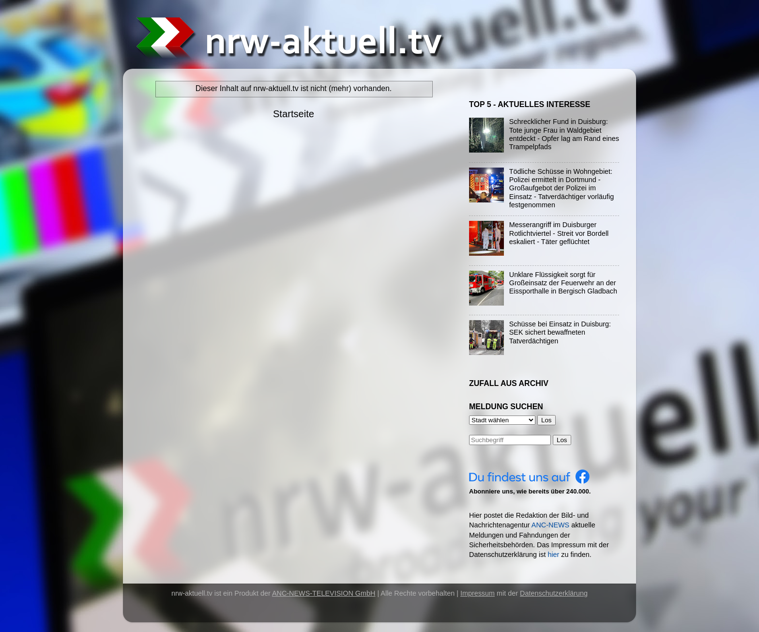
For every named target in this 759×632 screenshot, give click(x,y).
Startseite (293, 113)
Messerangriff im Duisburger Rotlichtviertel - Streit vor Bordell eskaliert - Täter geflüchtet (559, 233)
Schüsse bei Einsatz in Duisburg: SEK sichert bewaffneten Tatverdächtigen (560, 332)
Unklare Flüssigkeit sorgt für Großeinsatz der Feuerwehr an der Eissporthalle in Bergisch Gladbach (563, 283)
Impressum (477, 593)
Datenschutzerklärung (554, 593)
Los (562, 440)
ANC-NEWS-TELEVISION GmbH (324, 593)
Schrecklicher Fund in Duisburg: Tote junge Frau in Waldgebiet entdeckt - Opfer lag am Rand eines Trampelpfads (564, 134)
